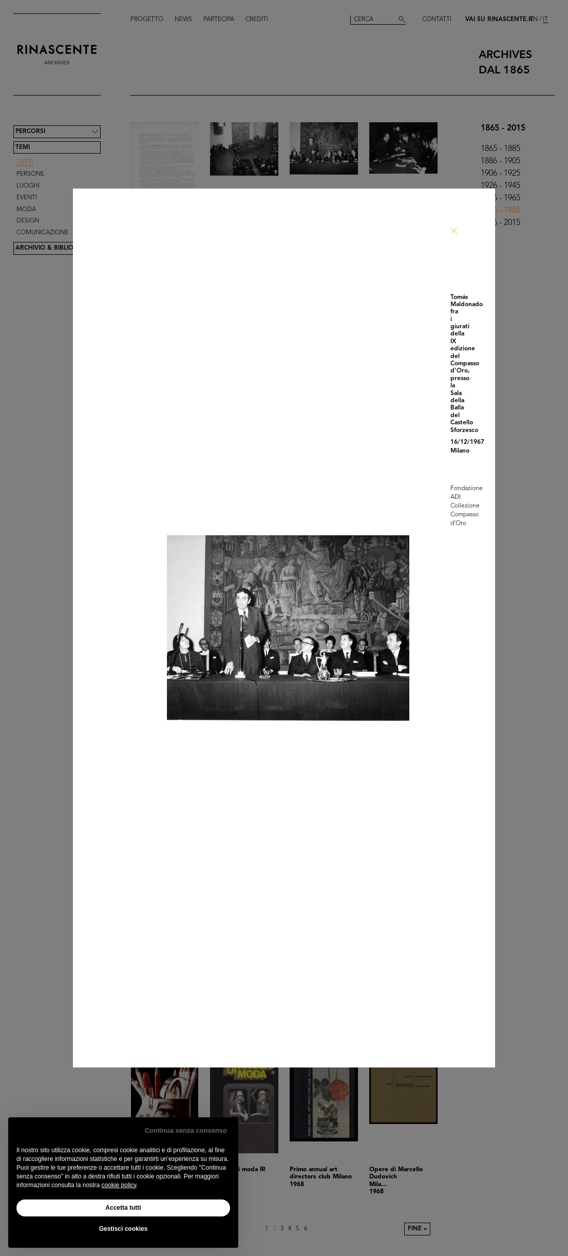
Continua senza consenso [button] (186, 1130)
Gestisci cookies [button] (123, 1228)
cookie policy (118, 1185)
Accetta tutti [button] (123, 1207)
